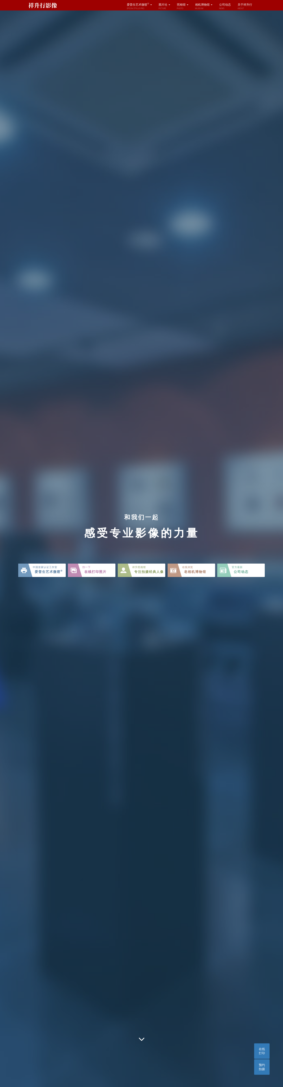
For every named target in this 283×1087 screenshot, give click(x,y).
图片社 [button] (164, 6)
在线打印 (262, 1051)
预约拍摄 (262, 1067)
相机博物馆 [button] (203, 6)
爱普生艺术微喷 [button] (139, 6)
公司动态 (225, 6)
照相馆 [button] (182, 6)
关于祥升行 (245, 6)
